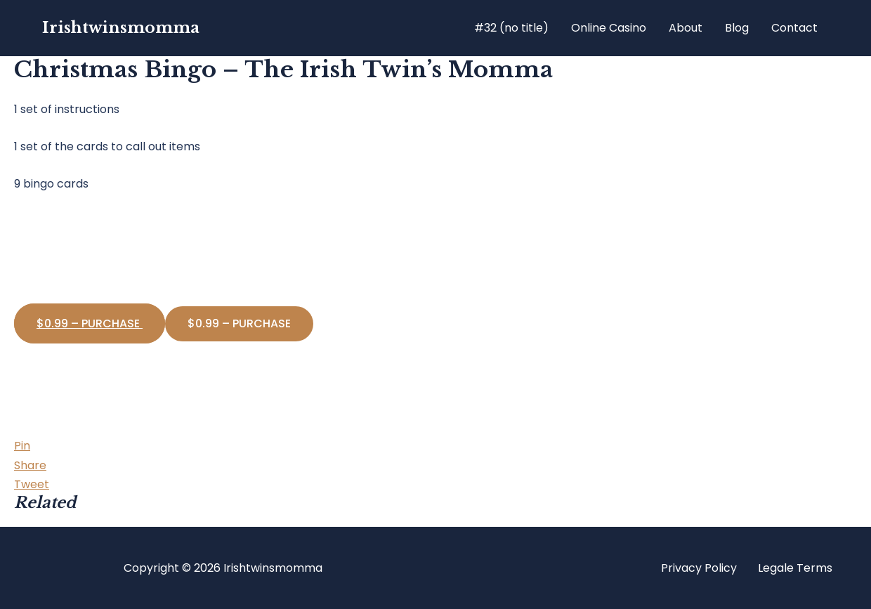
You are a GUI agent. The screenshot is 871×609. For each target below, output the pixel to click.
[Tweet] (31, 484)
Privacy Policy (699, 568)
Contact (794, 28)
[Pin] (22, 446)
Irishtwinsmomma (120, 27)
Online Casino (608, 28)
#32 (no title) (511, 28)
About (685, 28)
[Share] (30, 465)
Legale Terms (795, 568)
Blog (737, 28)
